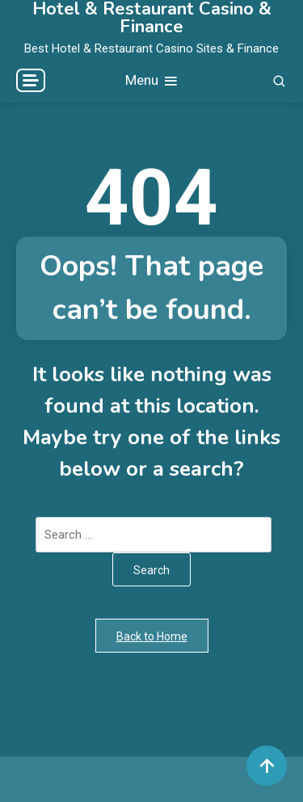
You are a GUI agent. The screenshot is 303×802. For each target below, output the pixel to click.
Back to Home (151, 636)
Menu (152, 81)
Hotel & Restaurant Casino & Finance (151, 18)
